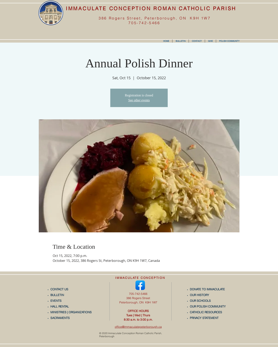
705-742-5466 (144, 22)
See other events (139, 100)
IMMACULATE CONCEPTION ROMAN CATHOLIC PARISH (151, 8)
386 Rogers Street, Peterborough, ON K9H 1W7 (155, 18)
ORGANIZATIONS (80, 312)
